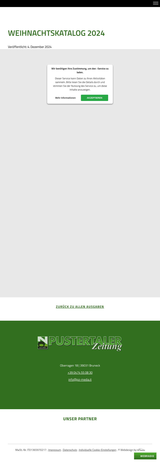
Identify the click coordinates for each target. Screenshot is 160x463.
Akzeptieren (94, 98)
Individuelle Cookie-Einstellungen (97, 450)
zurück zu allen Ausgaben (80, 306)
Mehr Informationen (65, 98)
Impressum (54, 450)
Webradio (147, 456)
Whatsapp (7, 4)
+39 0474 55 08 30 (80, 372)
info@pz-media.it (80, 379)
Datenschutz (70, 450)
